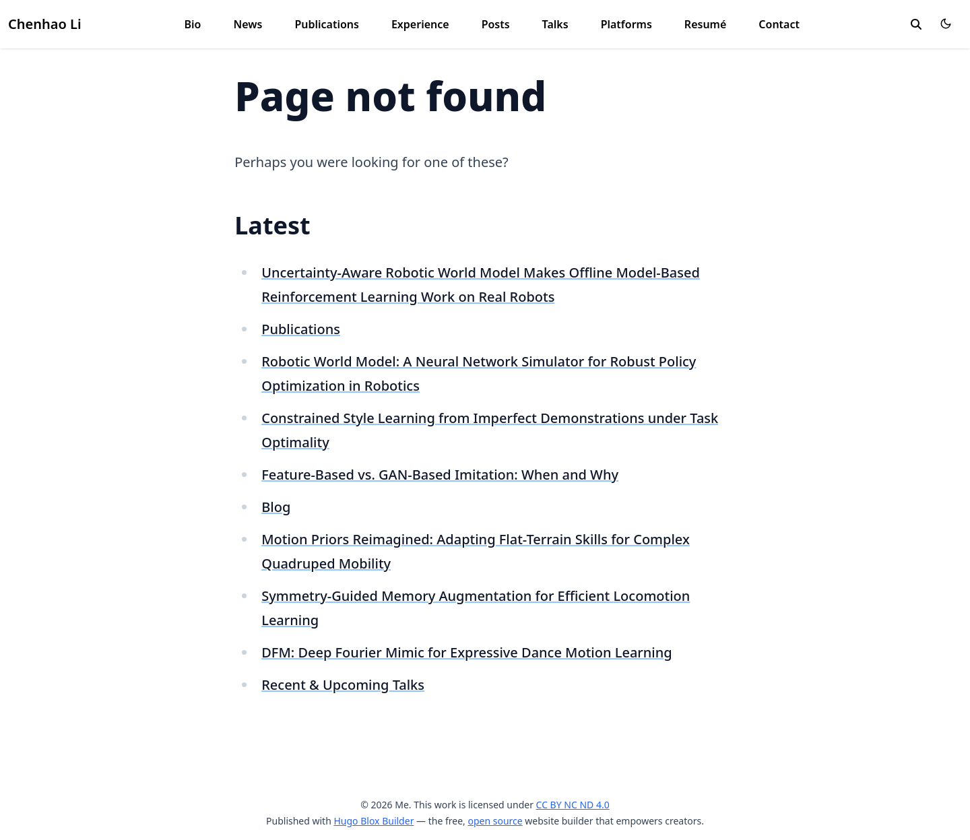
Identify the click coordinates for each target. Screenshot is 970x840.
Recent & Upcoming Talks (342, 685)
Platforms (626, 24)
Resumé (705, 24)
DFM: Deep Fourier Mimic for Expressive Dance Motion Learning (466, 652)
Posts (496, 24)
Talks (555, 24)
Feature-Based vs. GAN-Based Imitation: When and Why (439, 474)
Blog (275, 507)
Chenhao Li (45, 24)
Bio (193, 24)
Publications (326, 24)
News (248, 24)
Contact (779, 24)
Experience (420, 24)
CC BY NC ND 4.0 (573, 804)
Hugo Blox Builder (373, 820)
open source (494, 820)
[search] (916, 24)
